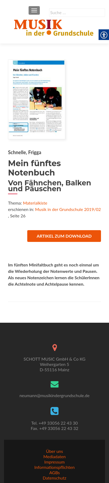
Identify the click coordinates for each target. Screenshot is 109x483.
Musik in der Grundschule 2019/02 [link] (68, 209)
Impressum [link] (54, 461)
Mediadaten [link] (54, 456)
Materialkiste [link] (35, 202)
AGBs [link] (54, 472)
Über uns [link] (54, 451)
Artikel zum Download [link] (64, 235)
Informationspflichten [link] (54, 467)
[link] (54, 27)
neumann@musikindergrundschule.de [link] (54, 395)
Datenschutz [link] (54, 477)
